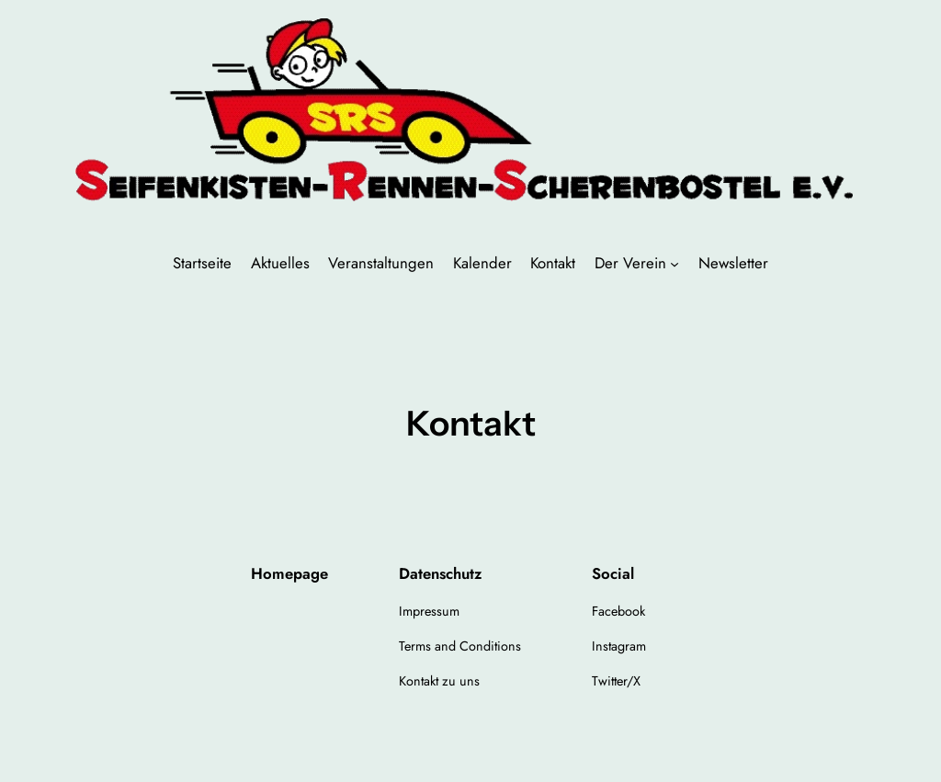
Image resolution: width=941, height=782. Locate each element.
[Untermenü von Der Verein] (674, 262)
